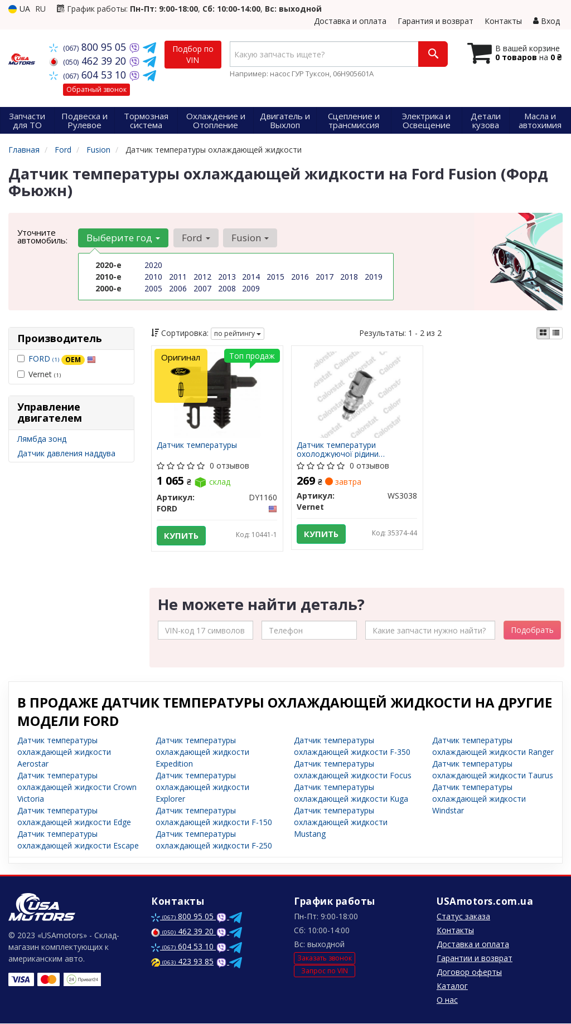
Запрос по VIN (324, 971)
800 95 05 (89, 46)
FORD (62, 358)
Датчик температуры (197, 445)
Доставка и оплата (350, 21)
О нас (447, 1000)
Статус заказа (463, 916)
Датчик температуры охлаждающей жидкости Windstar (479, 799)
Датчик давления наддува (66, 453)
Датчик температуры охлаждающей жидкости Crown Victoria (77, 787)
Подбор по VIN (193, 54)
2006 (178, 288)
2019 (374, 276)
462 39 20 (89, 60)
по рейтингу (237, 333)
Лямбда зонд (41, 438)
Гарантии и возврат (474, 958)
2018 (349, 276)
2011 (178, 276)
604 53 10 (89, 74)
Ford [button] (195, 237)
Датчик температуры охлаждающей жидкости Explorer (202, 787)
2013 (227, 276)
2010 (153, 276)
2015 (275, 276)
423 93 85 (182, 962)
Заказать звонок (324, 958)
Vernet (39, 374)
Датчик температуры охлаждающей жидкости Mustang (341, 823)
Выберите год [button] (123, 237)
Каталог (452, 986)
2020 (153, 265)
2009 (251, 288)
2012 (202, 276)
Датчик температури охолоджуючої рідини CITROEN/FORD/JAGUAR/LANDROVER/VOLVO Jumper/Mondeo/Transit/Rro (357, 449)
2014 (251, 276)
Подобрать (532, 630)
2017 (324, 276)
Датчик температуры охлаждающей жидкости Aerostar (64, 752)
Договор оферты (469, 972)
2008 (227, 288)
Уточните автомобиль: (42, 236)
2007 (202, 288)
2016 (300, 276)
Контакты (503, 21)
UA (19, 8)
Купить (181, 535)
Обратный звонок (96, 89)
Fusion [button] (249, 237)
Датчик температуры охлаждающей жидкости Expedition (202, 752)
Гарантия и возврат (435, 21)
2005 (153, 288)
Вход (546, 21)
